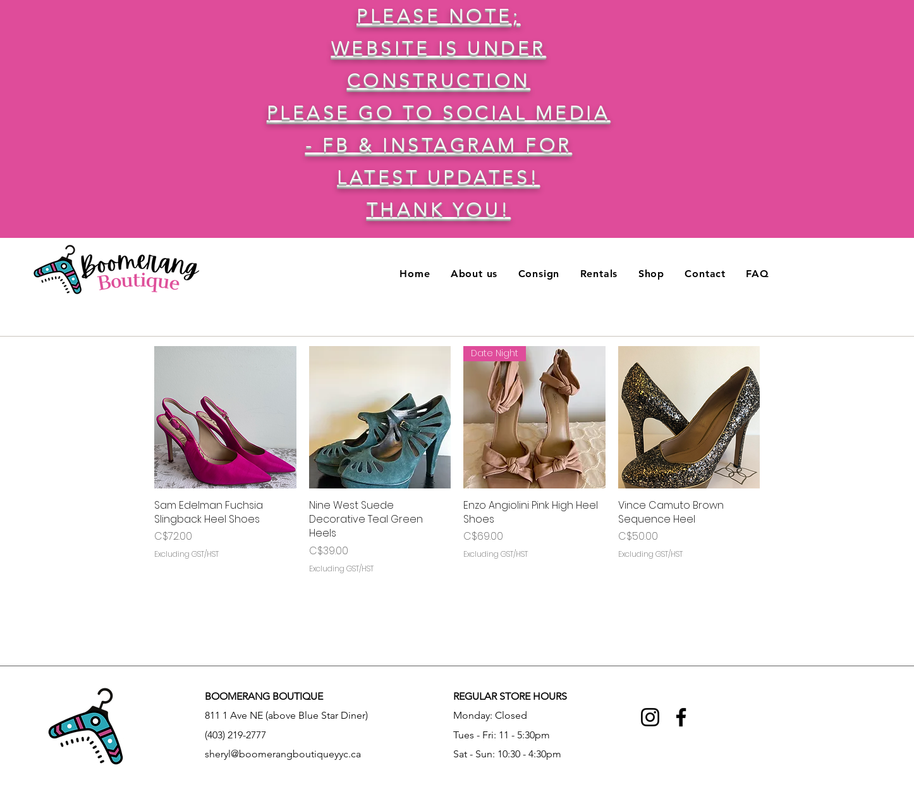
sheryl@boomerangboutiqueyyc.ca (283, 754)
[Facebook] (681, 717)
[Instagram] (650, 717)
